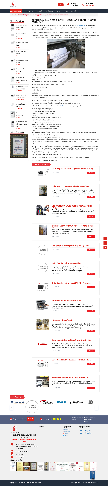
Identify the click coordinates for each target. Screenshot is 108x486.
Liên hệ (73, 11)
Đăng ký (30, 419)
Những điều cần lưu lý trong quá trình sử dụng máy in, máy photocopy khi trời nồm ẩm (64, 21)
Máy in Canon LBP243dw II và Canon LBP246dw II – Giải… (71, 360)
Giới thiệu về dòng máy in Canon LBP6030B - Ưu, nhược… (71, 283)
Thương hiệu (17, 397)
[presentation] (11, 407)
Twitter (66, 435)
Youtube (66, 433)
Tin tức (20, 15)
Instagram (67, 431)
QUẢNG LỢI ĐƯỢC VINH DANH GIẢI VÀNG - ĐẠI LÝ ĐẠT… (71, 186)
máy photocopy (81, 25)
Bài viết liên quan (41, 164)
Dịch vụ (74, 419)
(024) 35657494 (90, 5)
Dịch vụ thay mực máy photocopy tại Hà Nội (66, 300)
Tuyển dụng (49, 11)
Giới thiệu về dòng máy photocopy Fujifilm (66, 263)
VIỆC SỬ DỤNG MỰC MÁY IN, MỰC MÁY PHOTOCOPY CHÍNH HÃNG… (72, 207)
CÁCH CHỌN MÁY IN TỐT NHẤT (62, 320)
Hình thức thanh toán (89, 418)
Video (58, 11)
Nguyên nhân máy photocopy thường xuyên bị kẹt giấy (70, 377)
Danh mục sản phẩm (16, 11)
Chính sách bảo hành (77, 418)
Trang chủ (30, 11)
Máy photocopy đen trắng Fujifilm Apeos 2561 (21, 124)
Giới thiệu (40, 11)
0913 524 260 (57, 419)
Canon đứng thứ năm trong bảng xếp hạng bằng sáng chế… (71, 340)
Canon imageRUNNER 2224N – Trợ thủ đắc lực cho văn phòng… (73, 169)
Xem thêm (91, 172)
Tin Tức (65, 11)
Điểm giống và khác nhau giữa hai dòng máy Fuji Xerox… (71, 246)
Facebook (66, 429)
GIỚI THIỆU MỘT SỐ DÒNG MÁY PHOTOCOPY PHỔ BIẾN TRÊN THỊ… (72, 227)
